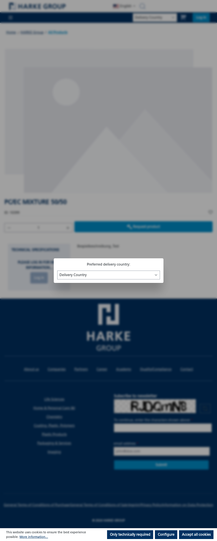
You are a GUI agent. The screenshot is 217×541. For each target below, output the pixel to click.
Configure (166, 534)
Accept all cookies (196, 534)
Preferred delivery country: (108, 264)
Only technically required (130, 534)
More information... (34, 537)
